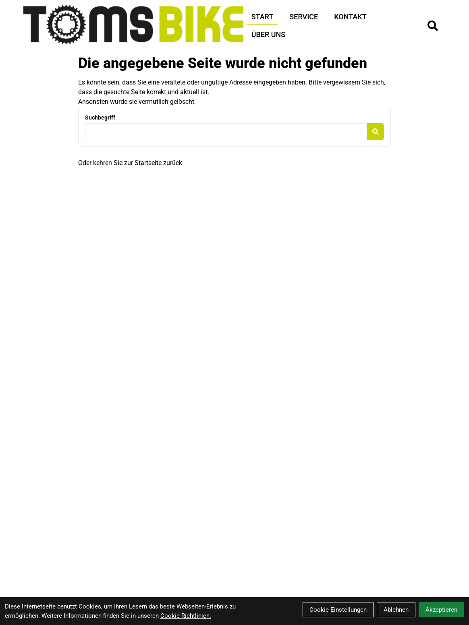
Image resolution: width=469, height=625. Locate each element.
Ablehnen (396, 609)
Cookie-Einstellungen (338, 609)
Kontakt (350, 16)
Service (303, 16)
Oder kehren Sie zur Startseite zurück (130, 163)
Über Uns (268, 34)
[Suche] (432, 25)
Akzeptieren (441, 609)
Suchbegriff (100, 117)
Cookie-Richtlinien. (185, 615)
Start (262, 16)
